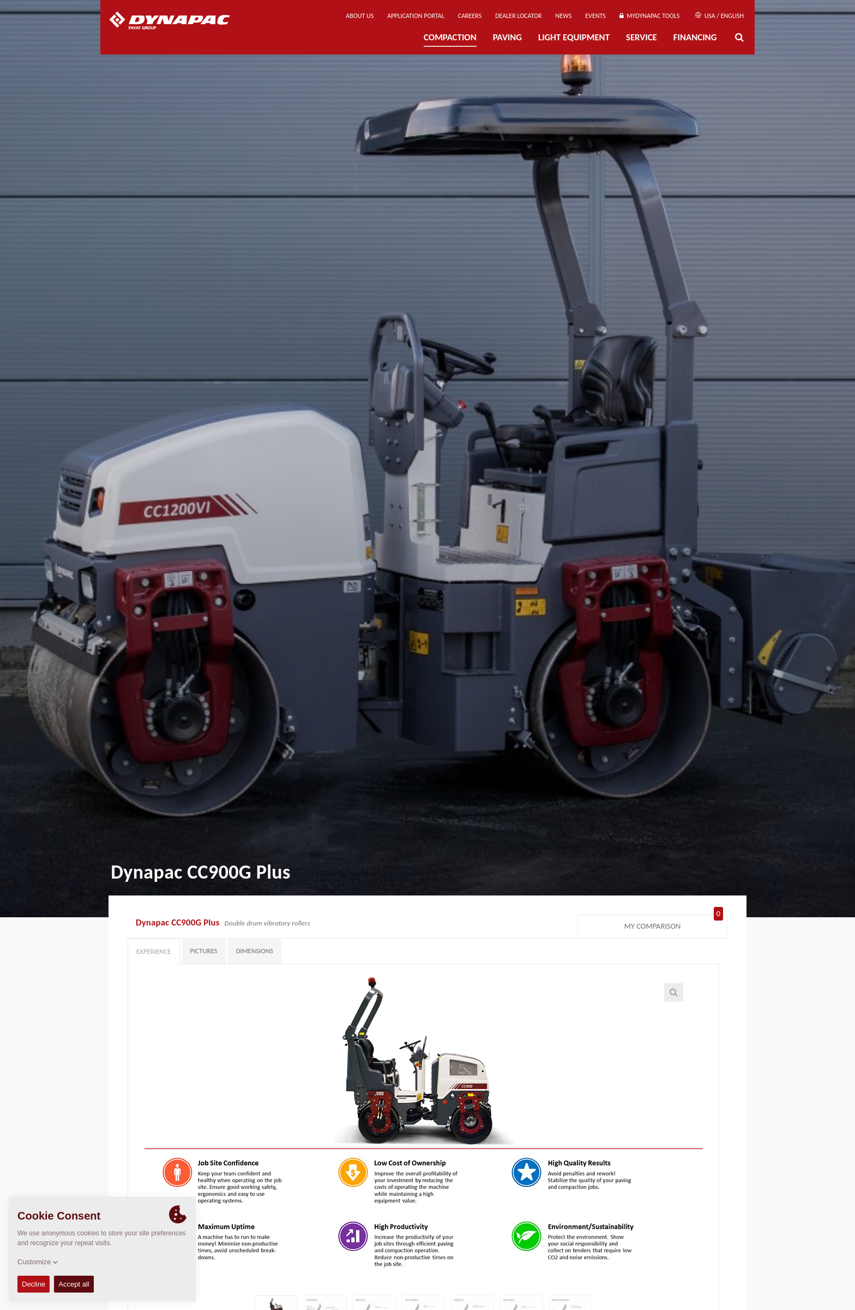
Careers (469, 16)
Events (595, 16)
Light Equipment (574, 37)
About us (360, 16)
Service (641, 37)
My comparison (673, 924)
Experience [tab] (153, 951)
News (564, 16)
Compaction (450, 37)
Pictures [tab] (204, 951)
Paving (507, 37)
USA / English (719, 16)
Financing (695, 37)
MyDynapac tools (649, 16)
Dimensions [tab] (254, 951)
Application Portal (415, 16)
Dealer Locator (518, 16)
